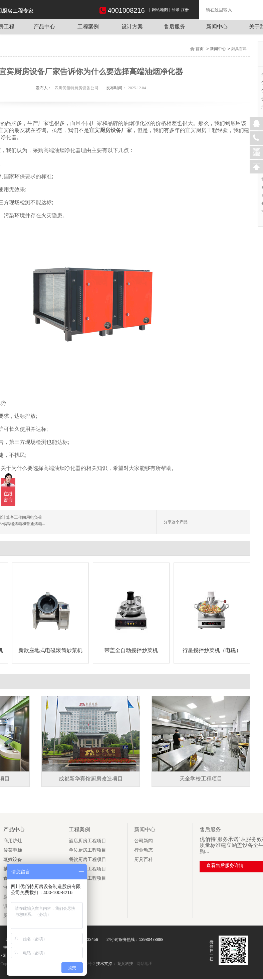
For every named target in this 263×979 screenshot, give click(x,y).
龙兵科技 (125, 963)
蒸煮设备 (12, 859)
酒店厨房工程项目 (87, 840)
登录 (176, 9)
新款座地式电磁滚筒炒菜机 (50, 650)
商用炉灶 (12, 840)
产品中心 (44, 26)
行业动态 (143, 850)
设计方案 (132, 26)
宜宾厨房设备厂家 (110, 130)
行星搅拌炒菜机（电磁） (212, 650)
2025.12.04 (137, 88)
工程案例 (88, 26)
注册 (185, 9)
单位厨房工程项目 (87, 850)
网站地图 (160, 9)
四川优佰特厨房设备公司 (76, 88)
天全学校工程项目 (201, 778)
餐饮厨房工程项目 (87, 859)
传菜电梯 (12, 850)
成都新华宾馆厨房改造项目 (91, 778)
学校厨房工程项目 (87, 878)
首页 (200, 48)
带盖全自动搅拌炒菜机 (131, 650)
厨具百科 (239, 48)
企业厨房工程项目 (87, 868)
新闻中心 (217, 26)
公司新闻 (143, 840)
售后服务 (174, 26)
